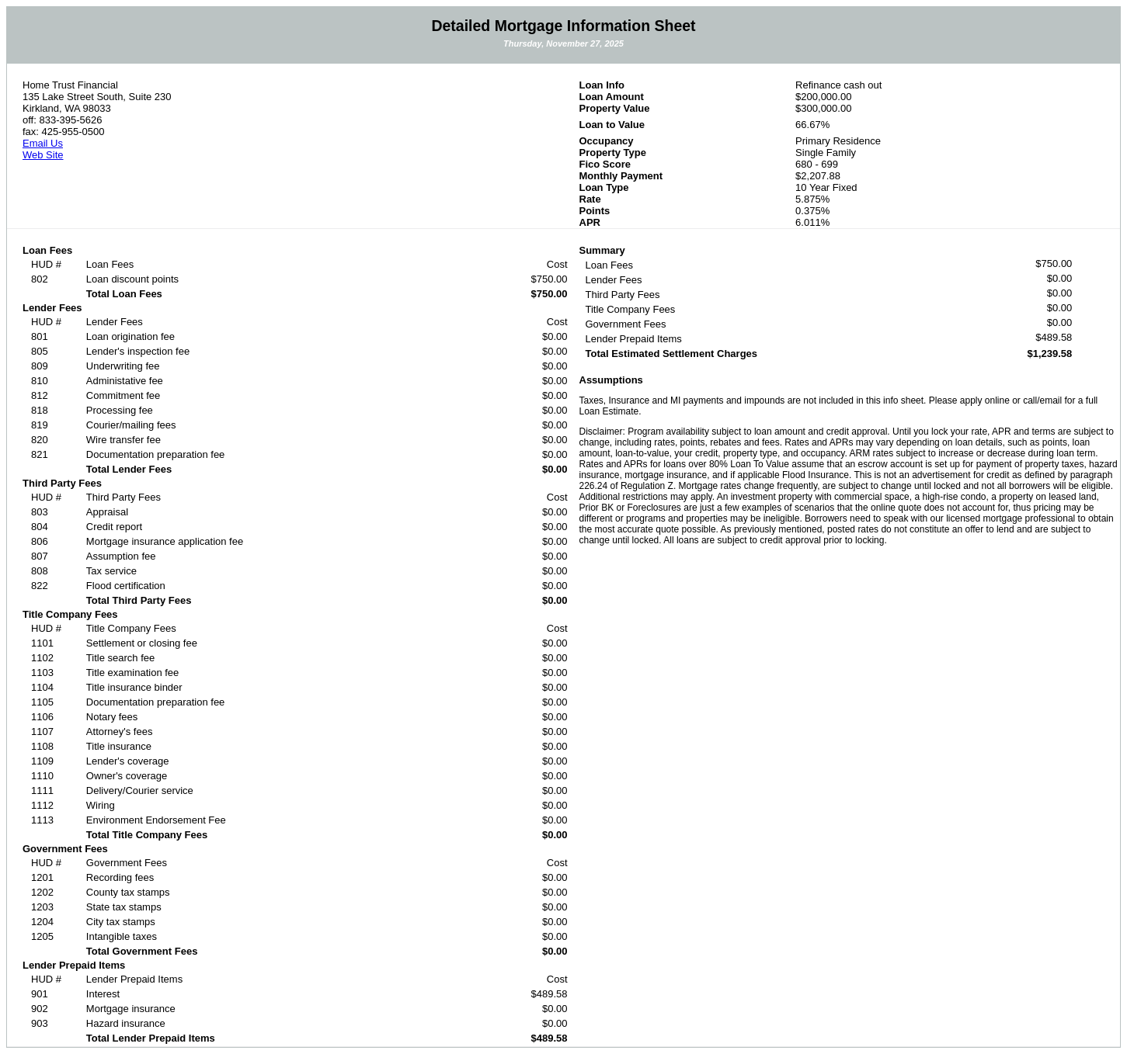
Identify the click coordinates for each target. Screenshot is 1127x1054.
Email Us (43, 143)
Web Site (43, 155)
